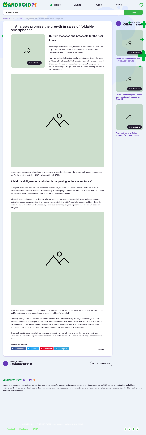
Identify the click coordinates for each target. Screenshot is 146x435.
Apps (99, 5)
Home (57, 5)
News (119, 5)
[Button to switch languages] (136, 5)
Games (77, 5)
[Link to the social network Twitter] (129, 429)
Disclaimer (24, 429)
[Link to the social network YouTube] (125, 429)
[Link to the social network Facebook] (133, 429)
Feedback (11, 429)
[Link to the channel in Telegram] (137, 429)
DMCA (35, 429)
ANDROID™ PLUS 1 (9, 19)
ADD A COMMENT (101, 364)
